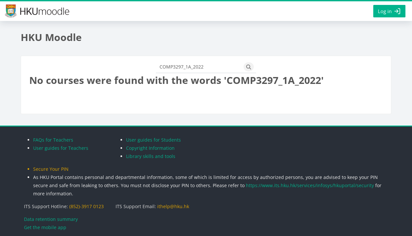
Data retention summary (51, 219)
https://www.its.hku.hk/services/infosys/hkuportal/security (310, 185)
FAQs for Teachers (53, 140)
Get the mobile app (45, 227)
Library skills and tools (150, 156)
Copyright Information (150, 148)
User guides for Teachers (60, 148)
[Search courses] (199, 67)
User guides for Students (153, 140)
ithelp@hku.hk (173, 206)
